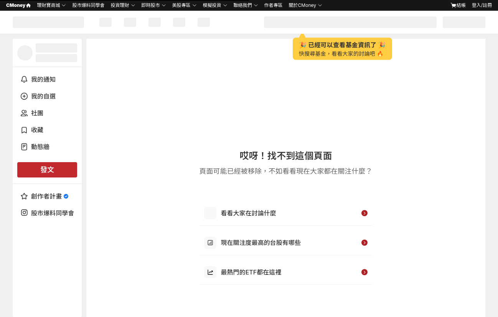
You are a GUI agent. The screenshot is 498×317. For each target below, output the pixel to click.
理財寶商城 (48, 5)
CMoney (18, 5)
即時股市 (151, 5)
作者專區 (273, 5)
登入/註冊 (482, 5)
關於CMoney (302, 5)
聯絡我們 (243, 5)
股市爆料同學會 (88, 5)
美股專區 (181, 5)
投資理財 (119, 5)
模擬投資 (212, 5)
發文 (47, 170)
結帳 (458, 5)
